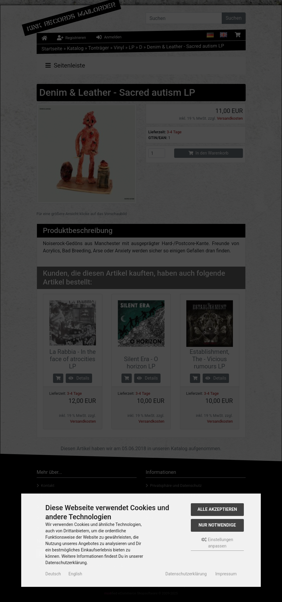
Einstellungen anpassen (217, 542)
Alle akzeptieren (217, 509)
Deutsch (53, 573)
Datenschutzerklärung (186, 573)
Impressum (226, 573)
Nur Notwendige (217, 525)
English (75, 573)
